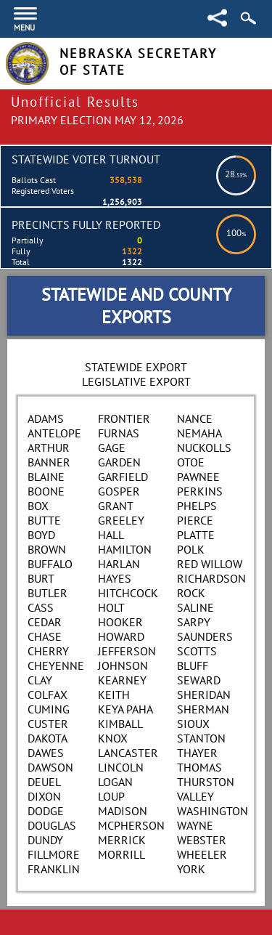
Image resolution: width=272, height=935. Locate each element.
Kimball (120, 723)
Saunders (205, 636)
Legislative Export (136, 381)
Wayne (195, 825)
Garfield (123, 476)
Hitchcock (128, 593)
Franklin (54, 869)
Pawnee (198, 476)
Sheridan (204, 694)
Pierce (195, 520)
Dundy (45, 840)
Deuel (44, 781)
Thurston (205, 781)
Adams (46, 418)
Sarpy (193, 622)
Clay (40, 680)
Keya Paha (125, 709)
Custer (48, 723)
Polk (191, 549)
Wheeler (202, 854)
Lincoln (121, 767)
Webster (201, 840)
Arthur (49, 447)
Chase (45, 636)
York (191, 869)
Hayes (114, 578)
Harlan (119, 563)
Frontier (124, 418)
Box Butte (44, 512)
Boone (46, 491)
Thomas (199, 767)
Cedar (45, 622)
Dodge (46, 811)
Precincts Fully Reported (86, 224)
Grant (115, 505)
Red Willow (209, 563)
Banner (49, 462)
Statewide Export (136, 367)
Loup (111, 796)
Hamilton (125, 549)
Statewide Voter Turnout (86, 159)
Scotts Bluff (197, 658)
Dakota (47, 738)
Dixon (44, 796)
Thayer (197, 752)
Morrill (121, 854)
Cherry (48, 651)
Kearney (122, 680)
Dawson (50, 767)
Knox (113, 738)
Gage (111, 447)
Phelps (197, 505)
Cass (41, 607)
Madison (122, 811)
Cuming (49, 709)
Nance (195, 418)
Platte (196, 534)
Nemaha (199, 433)
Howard (121, 636)
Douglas (52, 825)
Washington (212, 811)
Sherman (203, 709)
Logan (115, 781)
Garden (119, 462)
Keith (114, 694)
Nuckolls (204, 447)
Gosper (119, 491)
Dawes (46, 752)
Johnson (123, 665)
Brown (47, 549)
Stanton (201, 738)
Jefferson (127, 651)
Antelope (54, 433)
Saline (195, 607)
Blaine (46, 476)
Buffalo (50, 563)
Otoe (191, 462)
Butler (47, 593)
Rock (191, 593)
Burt (41, 578)
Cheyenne (56, 665)
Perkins (200, 491)
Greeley (121, 520)
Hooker (120, 622)
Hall (111, 534)
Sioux (193, 723)
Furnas (118, 433)
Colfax (47, 694)
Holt (111, 607)
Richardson (211, 578)
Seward (199, 680)
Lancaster (128, 752)
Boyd (41, 534)
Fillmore (54, 854)
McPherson (131, 825)
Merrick (122, 840)
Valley (195, 796)
